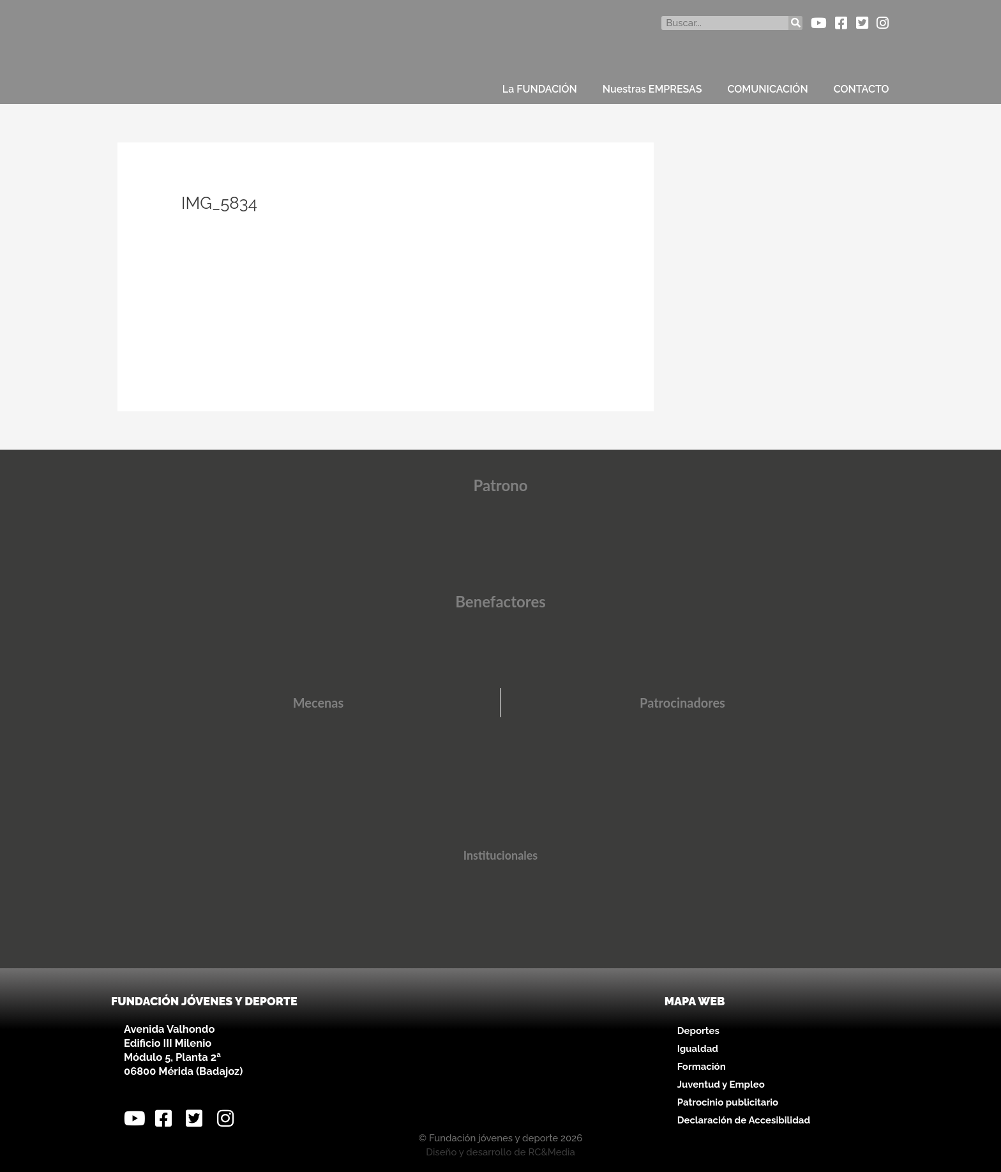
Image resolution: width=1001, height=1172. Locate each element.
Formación (701, 1066)
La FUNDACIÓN (539, 89)
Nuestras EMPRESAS (652, 89)
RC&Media (551, 1152)
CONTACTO (861, 89)
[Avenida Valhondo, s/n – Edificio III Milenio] (500, 1058)
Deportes (698, 1031)
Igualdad (697, 1048)
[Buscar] (795, 23)
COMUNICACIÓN (768, 89)
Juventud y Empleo (721, 1084)
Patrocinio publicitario (727, 1102)
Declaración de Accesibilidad (743, 1120)
